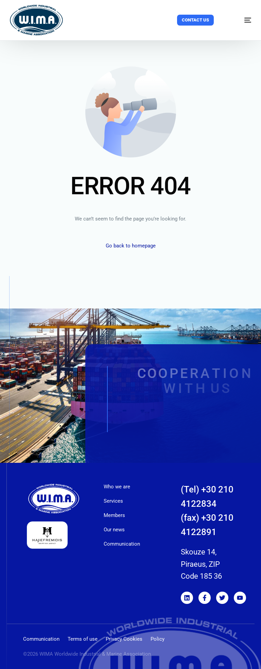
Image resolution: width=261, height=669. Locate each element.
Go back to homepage (131, 246)
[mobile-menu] (240, 20)
